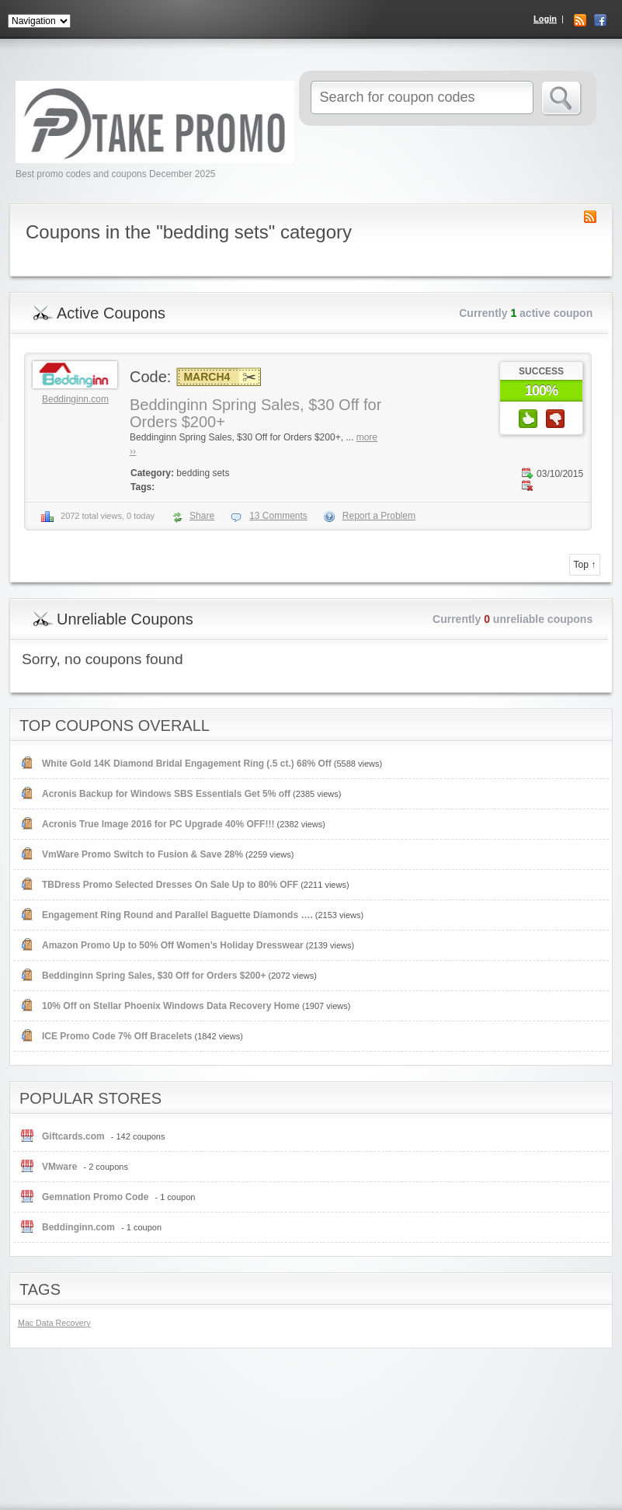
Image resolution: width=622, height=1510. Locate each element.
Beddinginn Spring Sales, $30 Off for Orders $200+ (154, 975)
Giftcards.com (73, 1136)
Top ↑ (585, 564)
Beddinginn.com (75, 399)
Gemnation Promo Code (95, 1197)
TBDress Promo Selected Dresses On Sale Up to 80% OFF (170, 884)
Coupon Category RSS (590, 216)
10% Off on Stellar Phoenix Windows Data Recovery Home (171, 1005)
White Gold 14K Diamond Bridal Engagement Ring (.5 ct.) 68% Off (187, 763)
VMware (59, 1166)
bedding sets (202, 473)
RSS (580, 20)
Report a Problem (378, 515)
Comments (278, 515)
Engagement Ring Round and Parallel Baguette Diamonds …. (177, 915)
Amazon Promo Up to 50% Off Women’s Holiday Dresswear (173, 945)
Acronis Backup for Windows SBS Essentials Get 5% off (166, 793)
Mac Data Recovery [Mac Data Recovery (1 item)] (54, 1322)
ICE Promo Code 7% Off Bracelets (117, 1036)
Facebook (600, 20)
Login (545, 18)
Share (201, 515)
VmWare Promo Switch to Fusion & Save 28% (142, 854)
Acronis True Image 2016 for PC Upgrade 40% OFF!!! (158, 824)
